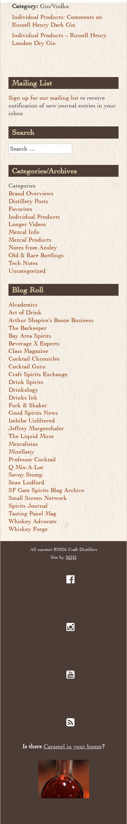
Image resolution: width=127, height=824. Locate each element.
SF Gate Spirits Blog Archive (46, 490)
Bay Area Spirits (29, 335)
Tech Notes (23, 263)
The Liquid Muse (31, 436)
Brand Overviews (31, 193)
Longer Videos (27, 224)
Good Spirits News (33, 412)
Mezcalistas (23, 443)
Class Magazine (28, 350)
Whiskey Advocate (32, 521)
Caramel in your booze (73, 746)
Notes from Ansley (32, 247)
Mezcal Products (29, 239)
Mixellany (21, 451)
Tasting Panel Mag (32, 513)
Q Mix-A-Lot (25, 467)
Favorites (20, 208)
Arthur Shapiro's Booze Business (50, 320)
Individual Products (34, 216)
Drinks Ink (23, 397)
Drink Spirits (25, 382)
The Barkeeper (27, 327)
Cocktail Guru (27, 366)
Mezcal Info (23, 231)
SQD (71, 557)
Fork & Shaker (27, 405)
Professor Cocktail (32, 459)
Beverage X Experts (34, 343)
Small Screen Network (37, 497)
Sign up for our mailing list (43, 97)
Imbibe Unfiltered (31, 420)
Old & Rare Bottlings (36, 255)
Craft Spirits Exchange (38, 374)
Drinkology (23, 389)
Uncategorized (27, 270)
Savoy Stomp (25, 474)
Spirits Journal (28, 505)
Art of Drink (25, 312)
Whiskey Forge (28, 529)
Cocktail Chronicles (34, 358)
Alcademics (23, 304)
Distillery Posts (28, 201)
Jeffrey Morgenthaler (36, 428)
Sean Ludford (26, 482)
